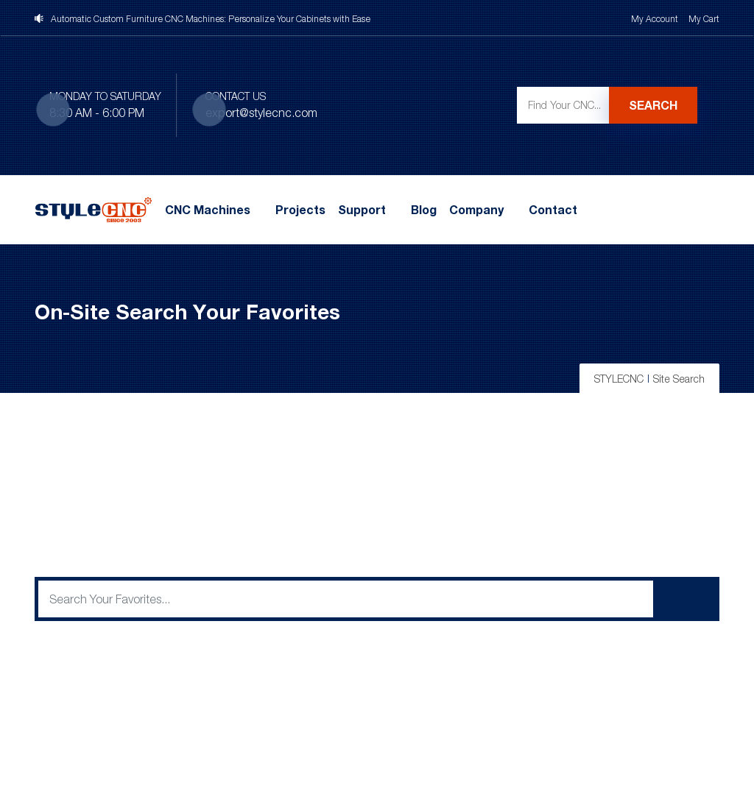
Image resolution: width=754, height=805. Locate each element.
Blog (424, 210)
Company (476, 210)
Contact (553, 210)
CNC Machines (207, 210)
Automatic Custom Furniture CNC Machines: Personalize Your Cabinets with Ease (210, 18)
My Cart (703, 18)
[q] (346, 599)
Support (362, 210)
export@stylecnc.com (261, 112)
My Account (654, 18)
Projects (300, 210)
